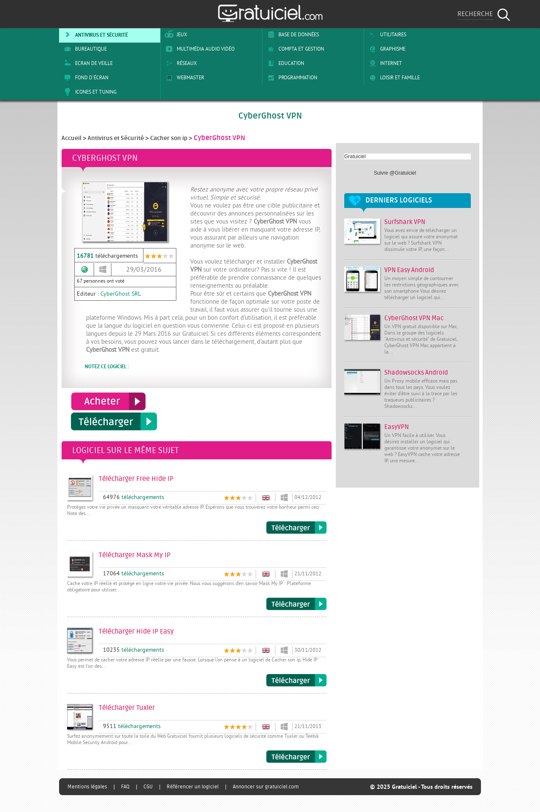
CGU (148, 787)
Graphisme (385, 49)
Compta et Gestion (294, 49)
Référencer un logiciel (193, 787)
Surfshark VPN (404, 222)
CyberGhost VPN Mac (414, 318)
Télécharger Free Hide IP (296, 527)
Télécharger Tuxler (296, 756)
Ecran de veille (87, 63)
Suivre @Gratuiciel (395, 173)
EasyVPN (396, 427)
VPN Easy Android (409, 270)
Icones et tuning (88, 92)
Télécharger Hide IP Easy (296, 680)
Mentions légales (87, 787)
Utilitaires (386, 34)
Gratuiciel (355, 156)
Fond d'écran (84, 77)
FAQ (125, 787)
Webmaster (183, 77)
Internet (384, 63)
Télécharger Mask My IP (296, 604)
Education (284, 63)
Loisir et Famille (393, 77)
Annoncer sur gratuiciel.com (266, 787)
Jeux (175, 34)
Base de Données (292, 34)
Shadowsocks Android (416, 372)
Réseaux (180, 63)
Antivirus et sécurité (94, 34)
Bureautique (84, 49)
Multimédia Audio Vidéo (199, 49)
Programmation (291, 77)
